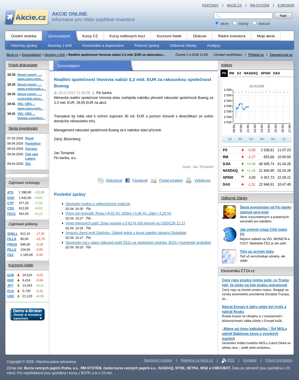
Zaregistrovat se (281, 54)
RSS (231, 360)
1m (251, 139)
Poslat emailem (171, 180)
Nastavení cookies (158, 360)
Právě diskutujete (22, 65)
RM (231, 73)
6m (273, 139)
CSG (10, 208)
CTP (10, 203)
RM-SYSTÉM (259, 5)
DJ (239, 73)
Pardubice (33, 143)
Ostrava (31, 148)
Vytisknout (202, 180)
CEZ (10, 255)
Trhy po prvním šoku (257, 252)
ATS (10, 192)
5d (240, 139)
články (241, 24)
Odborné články (234, 198)
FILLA (11, 239)
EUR (10, 275)
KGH (10, 198)
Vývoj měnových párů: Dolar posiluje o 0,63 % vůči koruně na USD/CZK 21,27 (125, 223)
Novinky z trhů (55, 54)
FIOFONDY (210, 5)
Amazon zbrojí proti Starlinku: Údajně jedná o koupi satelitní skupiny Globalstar (126, 233)
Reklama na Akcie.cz (197, 360)
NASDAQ (251, 73)
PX (224, 73)
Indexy (226, 65)
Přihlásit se (256, 54)
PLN (10, 291)
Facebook (140, 180)
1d (229, 139)
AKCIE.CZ (234, 5)
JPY (10, 285)
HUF (10, 280)
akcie (222, 24)
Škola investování (23, 128)
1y (284, 139)
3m (262, 139)
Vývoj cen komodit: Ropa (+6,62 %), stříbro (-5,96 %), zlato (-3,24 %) (118, 213)
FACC (11, 213)
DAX (276, 73)
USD (10, 296)
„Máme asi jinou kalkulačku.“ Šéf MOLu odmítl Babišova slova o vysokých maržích (254, 333)
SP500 (265, 73)
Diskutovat (114, 180)
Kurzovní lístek (20, 265)
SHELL (12, 233)
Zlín (28, 163)
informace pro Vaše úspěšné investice (93, 16)
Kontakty (250, 360)
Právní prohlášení (278, 360)
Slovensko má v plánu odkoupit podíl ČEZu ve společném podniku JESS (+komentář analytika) (138, 243)
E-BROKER (286, 5)
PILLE (11, 249)
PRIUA (12, 244)
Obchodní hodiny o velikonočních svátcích (97, 204)
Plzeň (29, 138)
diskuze (261, 24)
